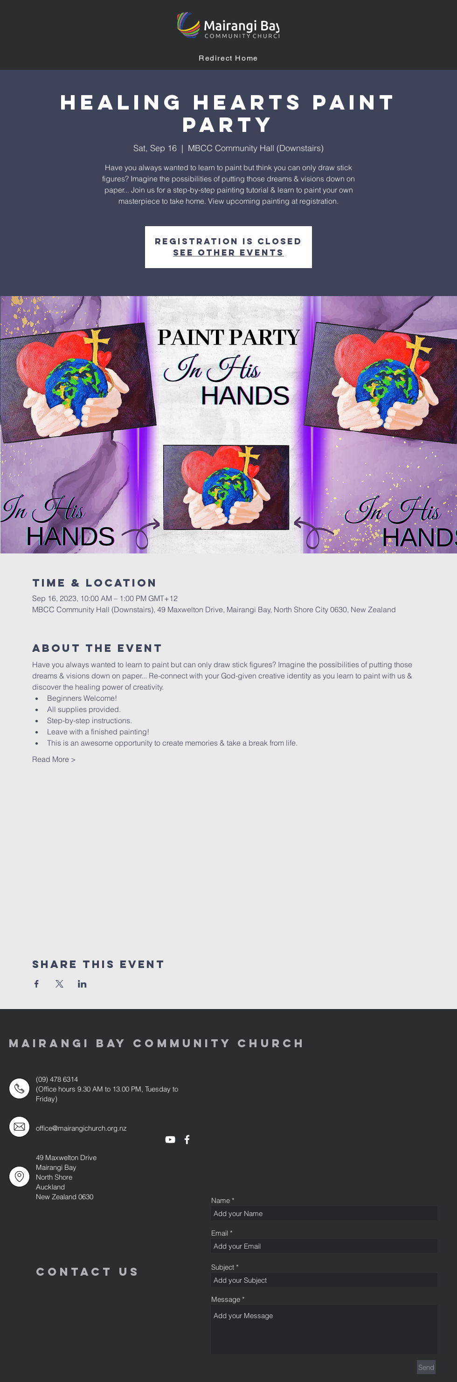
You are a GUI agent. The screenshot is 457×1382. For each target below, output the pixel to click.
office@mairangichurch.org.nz (81, 1128)
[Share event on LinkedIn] (82, 984)
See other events (228, 252)
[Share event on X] (59, 984)
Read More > (54, 759)
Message (225, 1299)
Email (219, 1233)
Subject (222, 1267)
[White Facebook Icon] (187, 1139)
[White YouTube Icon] (170, 1139)
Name (220, 1200)
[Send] (426, 1367)
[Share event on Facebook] (36, 984)
